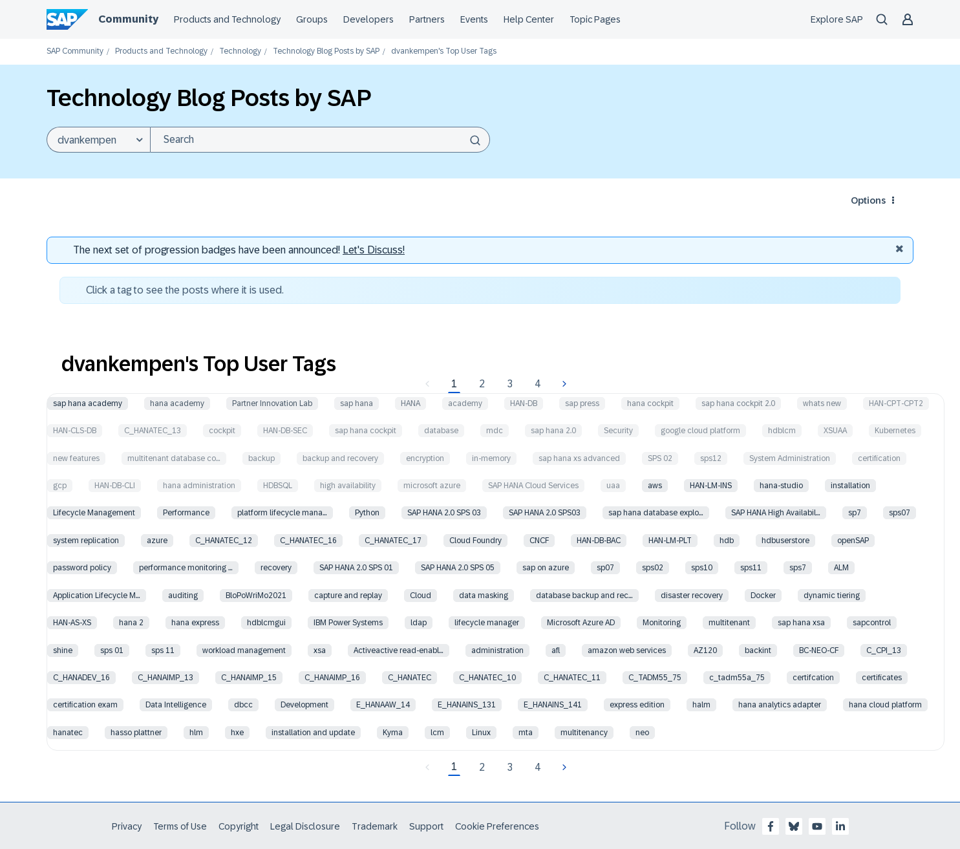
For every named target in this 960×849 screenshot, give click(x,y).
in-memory (491, 458)
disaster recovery (692, 595)
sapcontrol (872, 622)
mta (525, 732)
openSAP (853, 540)
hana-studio (781, 485)
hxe (237, 732)
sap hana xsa (801, 622)
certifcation (813, 677)
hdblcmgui (266, 622)
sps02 (652, 567)
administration (497, 650)
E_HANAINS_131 (467, 704)
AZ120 (705, 650)
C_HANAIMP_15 (249, 677)
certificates (882, 677)
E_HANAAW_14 (383, 704)
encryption (425, 458)
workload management (244, 650)
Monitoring (662, 622)
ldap (419, 622)
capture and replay (348, 595)
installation (850, 485)
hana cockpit (650, 403)
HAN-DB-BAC (599, 540)
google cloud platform (700, 430)
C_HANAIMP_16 (332, 677)
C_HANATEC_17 (393, 540)
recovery (276, 567)
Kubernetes (895, 430)
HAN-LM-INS (711, 485)
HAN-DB (523, 403)
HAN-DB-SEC (285, 430)
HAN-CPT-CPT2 (896, 403)
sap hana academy (87, 403)
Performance (186, 512)
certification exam (85, 704)
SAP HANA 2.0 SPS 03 (444, 512)
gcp (60, 485)
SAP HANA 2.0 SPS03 (545, 512)
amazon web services (627, 650)
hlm (196, 732)
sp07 (605, 567)
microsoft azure (431, 485)
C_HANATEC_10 (487, 677)
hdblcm (782, 430)
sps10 (701, 567)
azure (157, 540)
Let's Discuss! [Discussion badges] (374, 249)
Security (618, 430)
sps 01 (111, 650)
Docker (763, 595)
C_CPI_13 (883, 650)
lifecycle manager (486, 622)
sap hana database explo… (655, 512)
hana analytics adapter (779, 704)
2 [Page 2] (482, 383)
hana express (195, 622)
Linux (481, 732)
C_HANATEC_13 (152, 430)
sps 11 (163, 650)
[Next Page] (562, 384)
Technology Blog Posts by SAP (326, 51)
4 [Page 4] (537, 383)
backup (261, 458)
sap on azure (545, 567)
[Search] (320, 140)
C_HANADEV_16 (81, 677)
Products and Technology (161, 51)
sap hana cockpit (365, 430)
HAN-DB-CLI (114, 485)
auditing (183, 595)
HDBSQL (277, 485)
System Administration (789, 458)
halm (701, 704)
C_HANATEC (409, 677)
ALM (841, 567)
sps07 (899, 512)
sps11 (751, 567)
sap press (582, 403)
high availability (348, 485)
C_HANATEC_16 (308, 540)
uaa (613, 485)
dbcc (243, 704)
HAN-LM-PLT (670, 540)
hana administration (199, 485)
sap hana (356, 403)
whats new (822, 403)
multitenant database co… (173, 458)
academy (465, 403)
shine (62, 650)
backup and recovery (340, 458)
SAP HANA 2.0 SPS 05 (458, 567)
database (441, 430)
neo (642, 732)
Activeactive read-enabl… (398, 650)
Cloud (420, 595)
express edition (637, 704)
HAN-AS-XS (72, 622)
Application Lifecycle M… (96, 595)
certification (879, 458)
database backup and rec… (584, 595)
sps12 (710, 458)
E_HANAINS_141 (553, 704)
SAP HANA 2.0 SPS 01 (356, 567)
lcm (437, 732)
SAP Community (75, 51)
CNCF (539, 540)
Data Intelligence (175, 704)
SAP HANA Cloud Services (533, 485)
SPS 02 (660, 458)
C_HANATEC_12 (223, 540)
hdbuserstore (785, 540)
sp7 (854, 512)
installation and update (313, 732)
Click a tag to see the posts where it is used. (185, 290)
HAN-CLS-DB (74, 430)
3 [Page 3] (510, 383)
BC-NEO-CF (818, 650)
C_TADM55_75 (654, 677)
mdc (494, 430)
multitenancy (584, 732)
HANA (410, 403)
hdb (727, 540)
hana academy (177, 403)
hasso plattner (136, 732)
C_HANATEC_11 (572, 677)
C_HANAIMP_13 (165, 677)
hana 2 (131, 622)
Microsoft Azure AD (581, 622)
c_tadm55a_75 (737, 677)
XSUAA (835, 430)
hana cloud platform (885, 704)
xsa (320, 650)
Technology (240, 51)
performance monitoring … (186, 567)
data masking (483, 595)
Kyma (393, 732)
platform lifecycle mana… (282, 512)
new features (76, 458)
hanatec (68, 732)
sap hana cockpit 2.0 (738, 403)
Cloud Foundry (475, 540)
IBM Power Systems (348, 622)
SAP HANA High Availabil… (775, 512)
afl (555, 650)
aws (655, 485)
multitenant (729, 622)
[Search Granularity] (98, 140)
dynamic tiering (832, 595)
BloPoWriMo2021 (256, 595)
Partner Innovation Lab (272, 403)
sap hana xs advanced (579, 458)
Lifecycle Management (94, 512)
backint (758, 650)
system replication (86, 540)
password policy (82, 567)
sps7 (797, 567)
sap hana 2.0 (553, 430)
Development (304, 704)
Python (367, 512)
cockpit (222, 430)
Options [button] (868, 200)
